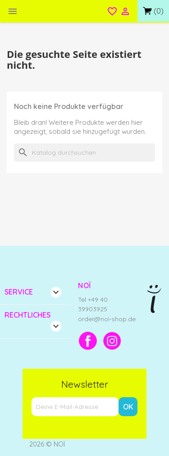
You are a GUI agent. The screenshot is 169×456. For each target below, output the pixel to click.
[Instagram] (112, 341)
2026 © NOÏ (47, 444)
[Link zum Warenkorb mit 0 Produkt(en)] (153, 10)
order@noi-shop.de (107, 319)
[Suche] (84, 152)
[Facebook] (88, 341)
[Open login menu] (125, 12)
